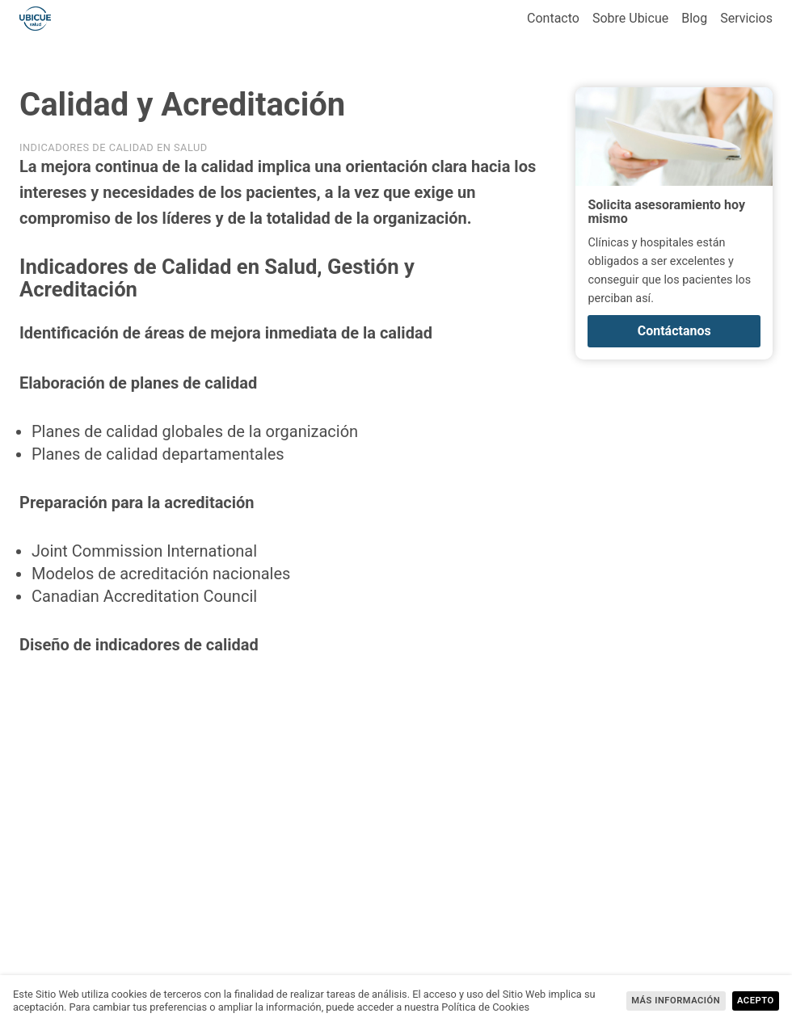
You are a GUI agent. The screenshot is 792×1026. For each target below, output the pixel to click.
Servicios (746, 18)
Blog (694, 18)
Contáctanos (674, 330)
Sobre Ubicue (630, 18)
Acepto (755, 1000)
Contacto (553, 18)
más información (675, 1000)
